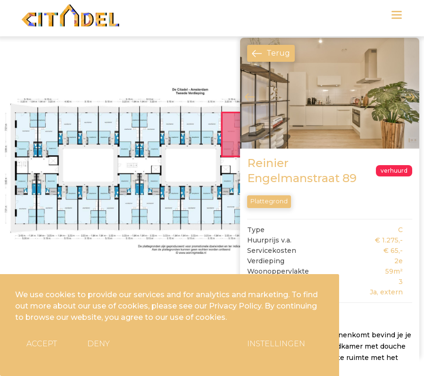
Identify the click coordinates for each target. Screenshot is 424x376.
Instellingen (276, 343)
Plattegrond (269, 201)
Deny (98, 343)
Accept (41, 343)
